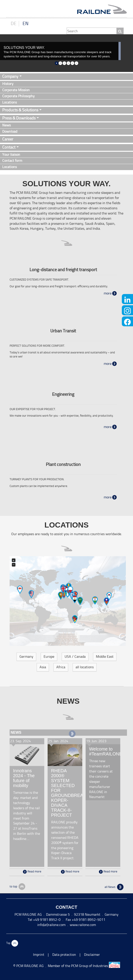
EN (25, 23)
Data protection (64, 954)
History (7, 84)
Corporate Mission (16, 90)
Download (9, 131)
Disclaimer (92, 954)
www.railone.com (83, 925)
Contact (8, 147)
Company (10, 76)
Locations (9, 102)
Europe (49, 656)
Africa (60, 667)
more (108, 293)
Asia (43, 667)
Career (7, 139)
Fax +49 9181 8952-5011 (85, 919)
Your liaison (11, 154)
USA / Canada (75, 656)
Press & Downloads (19, 118)
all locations (85, 667)
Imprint (38, 954)
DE (14, 23)
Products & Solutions (20, 110)
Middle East (105, 656)
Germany (26, 656)
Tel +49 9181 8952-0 (44, 919)
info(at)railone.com (51, 925)
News (6, 125)
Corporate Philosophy (18, 96)
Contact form (12, 160)
